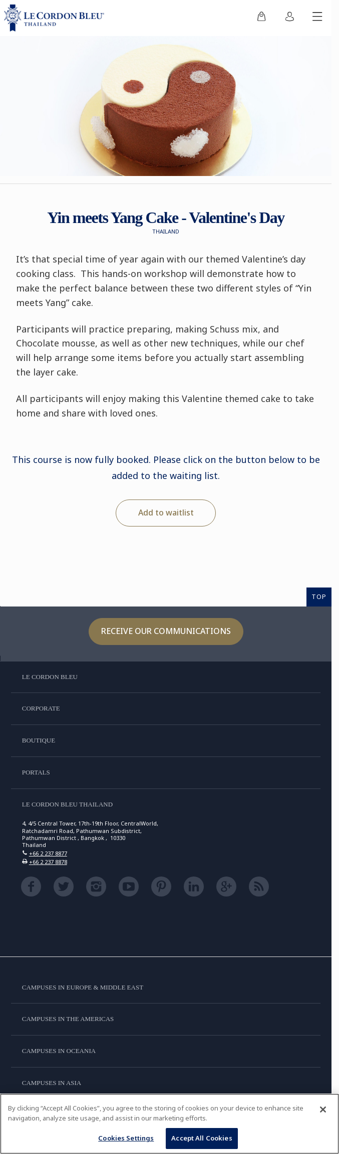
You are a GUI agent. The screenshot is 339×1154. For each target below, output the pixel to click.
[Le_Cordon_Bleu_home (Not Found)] (56, 18)
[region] (169, 1124)
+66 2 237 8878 (48, 862)
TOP (318, 596)
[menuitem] (261, 18)
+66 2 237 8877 (48, 853)
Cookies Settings (126, 1138)
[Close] (323, 1109)
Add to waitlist (166, 512)
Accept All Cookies (201, 1138)
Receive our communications (166, 631)
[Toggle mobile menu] (317, 18)
